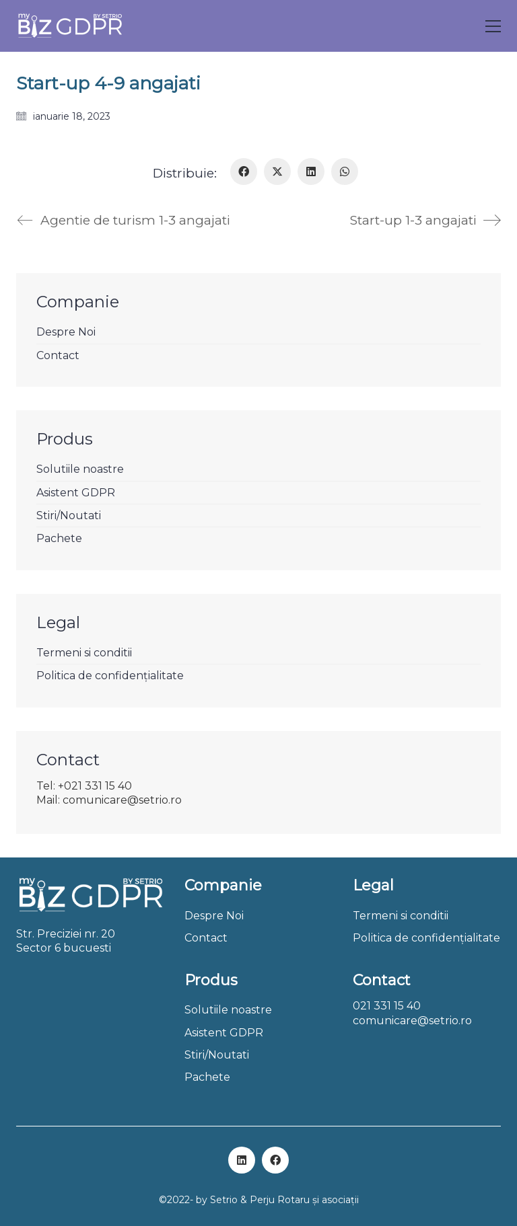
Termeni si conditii (84, 652)
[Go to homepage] (69, 25)
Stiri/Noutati (68, 515)
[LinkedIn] (311, 171)
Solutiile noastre (80, 469)
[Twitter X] (277, 171)
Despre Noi (66, 331)
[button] (493, 26)
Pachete (59, 538)
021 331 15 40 (387, 1005)
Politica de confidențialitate (110, 675)
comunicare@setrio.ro (412, 1020)
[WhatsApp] (344, 171)
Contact (57, 355)
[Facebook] (243, 171)
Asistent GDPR (75, 492)
